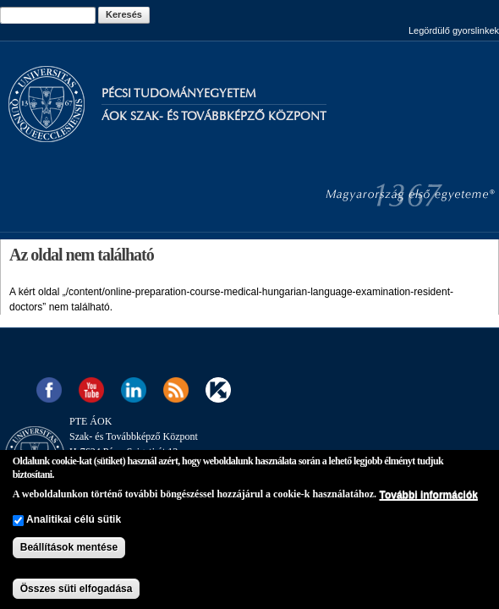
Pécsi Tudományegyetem (178, 93)
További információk (428, 495)
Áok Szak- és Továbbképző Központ (213, 116)
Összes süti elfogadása (76, 589)
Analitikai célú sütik (73, 519)
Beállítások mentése (69, 547)
